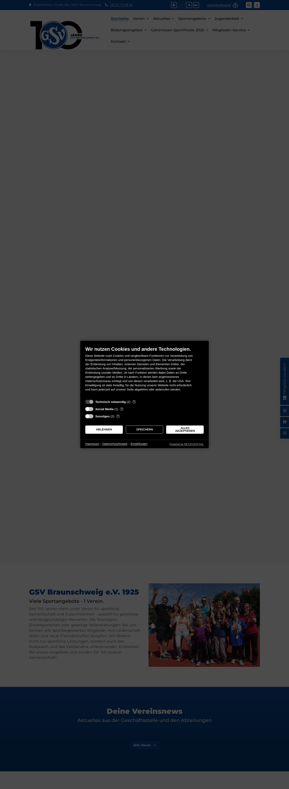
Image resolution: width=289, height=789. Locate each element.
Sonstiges (102, 416)
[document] (144, 372)
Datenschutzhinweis (114, 443)
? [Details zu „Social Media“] (122, 409)
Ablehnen (104, 429)
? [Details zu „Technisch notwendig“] (134, 401)
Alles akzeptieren (185, 429)
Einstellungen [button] (139, 443)
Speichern (144, 429)
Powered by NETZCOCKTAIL (187, 444)
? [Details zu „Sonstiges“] (118, 416)
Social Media (104, 409)
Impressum (92, 443)
